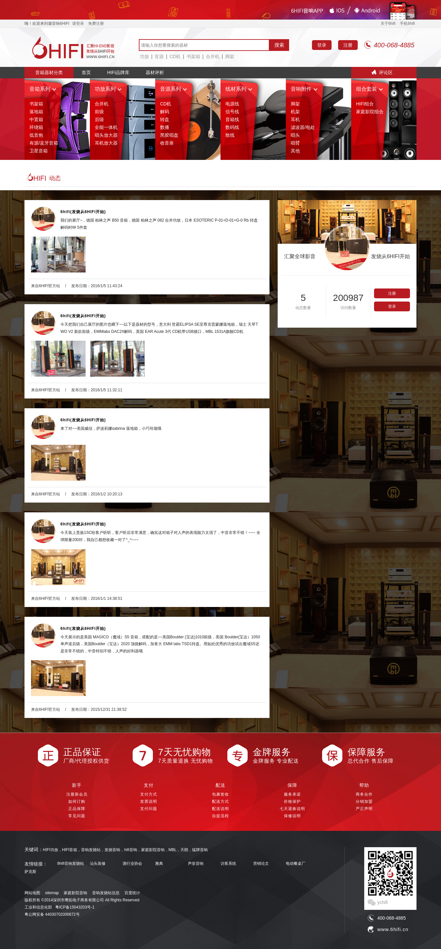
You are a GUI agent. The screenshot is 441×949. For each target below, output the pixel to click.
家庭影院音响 (75, 893)
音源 (159, 56)
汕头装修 (98, 864)
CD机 (175, 56)
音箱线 (232, 119)
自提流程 (220, 816)
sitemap (52, 893)
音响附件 (304, 89)
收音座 (167, 143)
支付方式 (148, 794)
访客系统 (228, 864)
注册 (347, 45)
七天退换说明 (292, 809)
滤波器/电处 (303, 127)
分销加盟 (364, 801)
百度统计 (132, 893)
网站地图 (32, 893)
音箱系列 (42, 89)
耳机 (295, 119)
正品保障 (76, 809)
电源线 (232, 103)
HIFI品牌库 (118, 72)
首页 (86, 72)
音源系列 (173, 89)
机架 (295, 111)
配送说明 (220, 809)
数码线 (232, 127)
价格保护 (292, 801)
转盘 (164, 119)
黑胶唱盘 (169, 135)
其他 (295, 150)
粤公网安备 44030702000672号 (52, 914)
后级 (99, 119)
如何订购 (76, 801)
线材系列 (238, 89)
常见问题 (76, 816)
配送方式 (220, 801)
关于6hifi (388, 23)
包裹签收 (220, 794)
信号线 (232, 111)
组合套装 (369, 89)
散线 (230, 135)
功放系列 (108, 89)
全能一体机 (106, 127)
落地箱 (36, 111)
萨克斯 (30, 872)
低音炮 (36, 135)
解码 (164, 111)
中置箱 (36, 119)
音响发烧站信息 (106, 893)
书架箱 (193, 56)
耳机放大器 (106, 143)
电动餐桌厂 (295, 864)
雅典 (159, 864)
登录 (321, 45)
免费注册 (96, 23)
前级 (99, 111)
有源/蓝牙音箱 (43, 143)
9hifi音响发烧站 (70, 864)
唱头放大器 (106, 135)
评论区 (386, 72)
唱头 (295, 135)
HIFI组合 (365, 103)
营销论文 (261, 864)
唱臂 (295, 143)
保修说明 (292, 816)
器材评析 (155, 72)
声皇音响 (196, 864)
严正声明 (364, 809)
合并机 (213, 56)
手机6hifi (407, 23)
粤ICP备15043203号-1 (74, 907)
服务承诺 (292, 794)
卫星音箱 (38, 150)
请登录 (78, 23)
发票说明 (148, 801)
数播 (164, 127)
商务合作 (364, 794)
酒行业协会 (132, 864)
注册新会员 (77, 794)
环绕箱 (36, 127)
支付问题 (148, 809)
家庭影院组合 (370, 111)
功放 (144, 56)
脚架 (229, 56)
